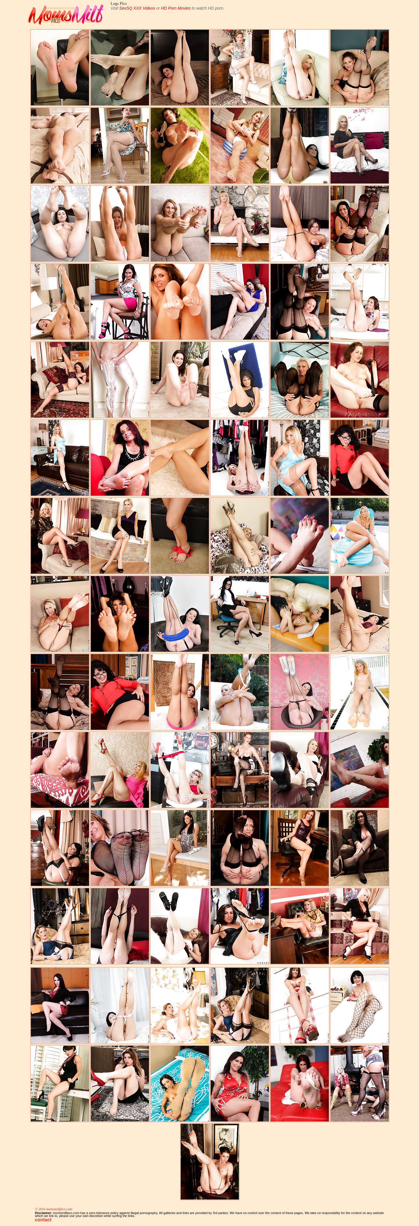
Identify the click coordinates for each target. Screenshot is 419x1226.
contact (43, 1219)
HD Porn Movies (176, 8)
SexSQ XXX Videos (137, 8)
